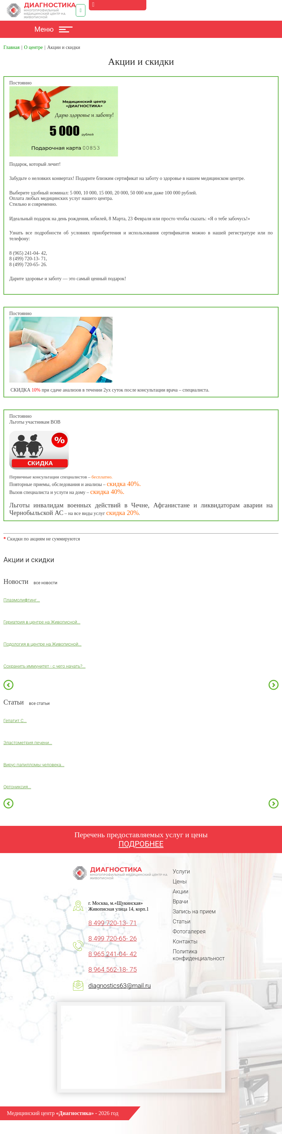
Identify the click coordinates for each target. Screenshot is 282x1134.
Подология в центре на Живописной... (42, 644)
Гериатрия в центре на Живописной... (41, 622)
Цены (180, 881)
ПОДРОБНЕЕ (141, 844)
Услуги (181, 871)
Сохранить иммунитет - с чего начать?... (44, 666)
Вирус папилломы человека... (33, 764)
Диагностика (41, 10)
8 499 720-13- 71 (112, 923)
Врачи (180, 901)
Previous (8, 685)
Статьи (181, 921)
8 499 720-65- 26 (112, 938)
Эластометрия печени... (27, 742)
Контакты (185, 941)
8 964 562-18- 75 (112, 969)
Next (274, 685)
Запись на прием (194, 911)
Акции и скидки (28, 560)
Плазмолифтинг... (21, 600)
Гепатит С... (15, 720)
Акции (180, 891)
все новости (46, 582)
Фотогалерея (189, 931)
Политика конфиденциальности (200, 955)
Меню (53, 29)
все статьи (39, 703)
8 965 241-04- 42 (112, 954)
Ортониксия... (17, 786)
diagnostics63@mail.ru (119, 985)
